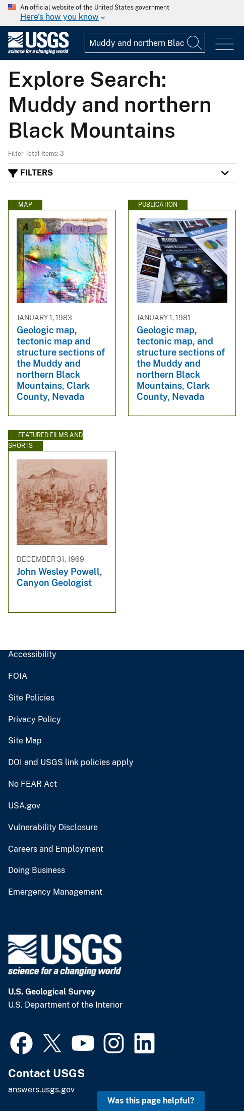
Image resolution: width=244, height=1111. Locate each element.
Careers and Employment (55, 849)
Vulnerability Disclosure (53, 827)
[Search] (195, 43)
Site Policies (31, 698)
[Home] (38, 51)
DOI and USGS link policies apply (71, 762)
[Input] (145, 43)
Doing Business (36, 870)
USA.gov (24, 805)
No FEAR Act (32, 784)
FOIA (17, 676)
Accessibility (32, 654)
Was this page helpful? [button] (151, 1100)
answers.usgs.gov (41, 1089)
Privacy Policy (34, 719)
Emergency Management (55, 892)
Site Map (25, 740)
